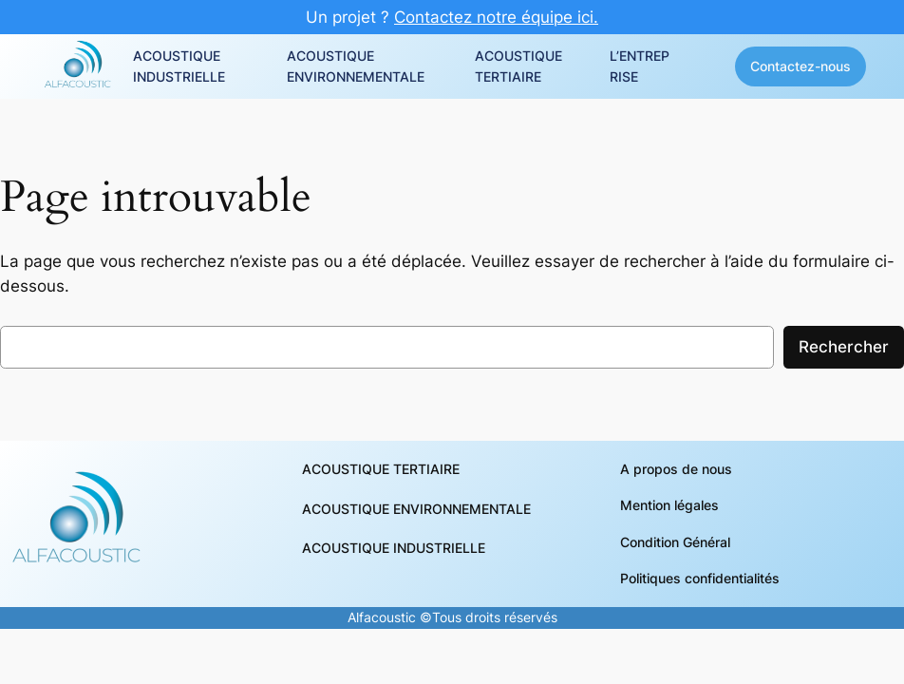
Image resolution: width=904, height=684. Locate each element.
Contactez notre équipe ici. (496, 17)
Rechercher (844, 346)
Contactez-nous (800, 66)
